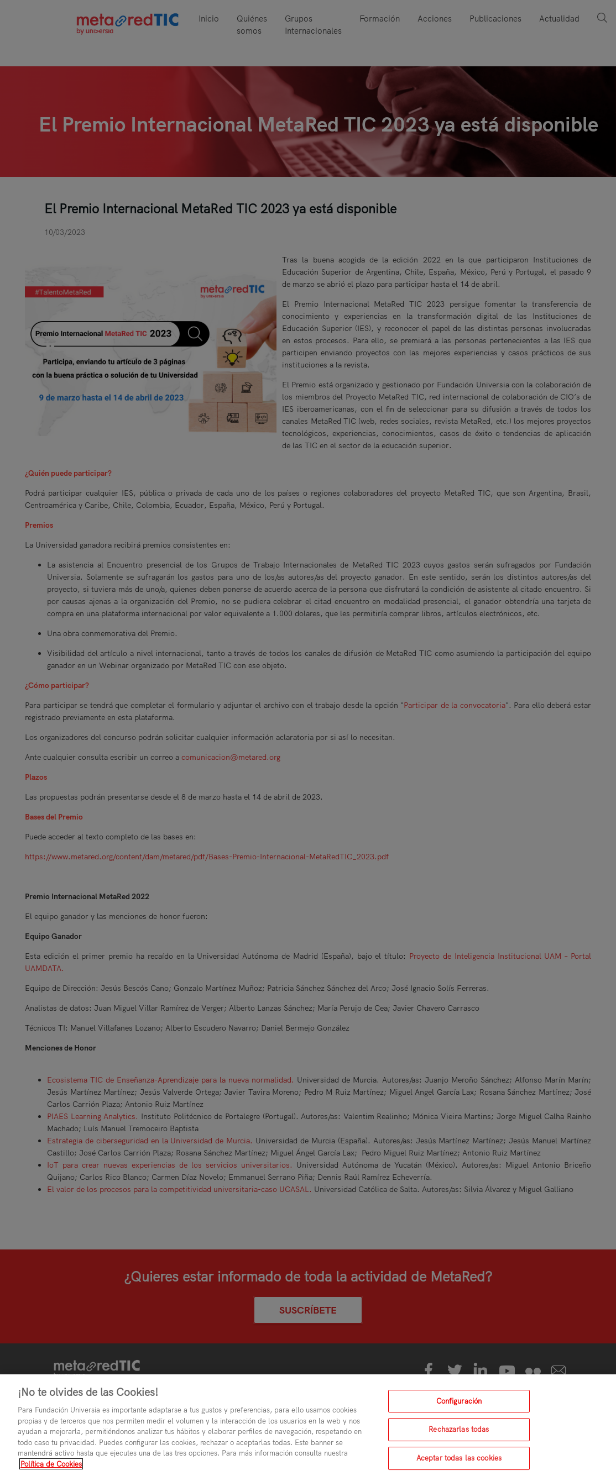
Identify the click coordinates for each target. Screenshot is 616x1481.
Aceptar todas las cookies (459, 1466)
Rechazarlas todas (459, 1437)
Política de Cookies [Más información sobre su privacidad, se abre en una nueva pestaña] (51, 1472)
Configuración (459, 1409)
